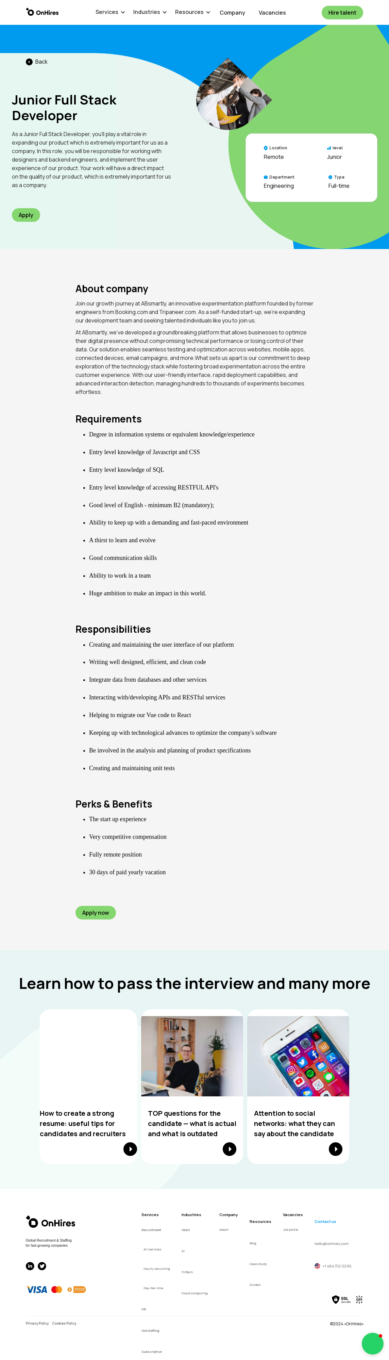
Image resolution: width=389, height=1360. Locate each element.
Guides (255, 1284)
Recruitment (151, 1230)
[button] (107, 11)
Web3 (186, 1230)
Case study (258, 1264)
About (224, 1229)
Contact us (325, 1221)
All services (152, 1249)
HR (143, 1309)
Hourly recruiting (156, 1268)
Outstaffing (150, 1330)
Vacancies (272, 12)
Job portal (290, 1229)
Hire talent (342, 12)
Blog (253, 1243)
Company (232, 12)
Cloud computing (195, 1293)
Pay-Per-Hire (153, 1288)
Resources (260, 1221)
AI (183, 1251)
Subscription (151, 1351)
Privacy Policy (37, 1323)
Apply (26, 215)
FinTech (187, 1272)
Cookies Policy (64, 1323)
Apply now (95, 912)
